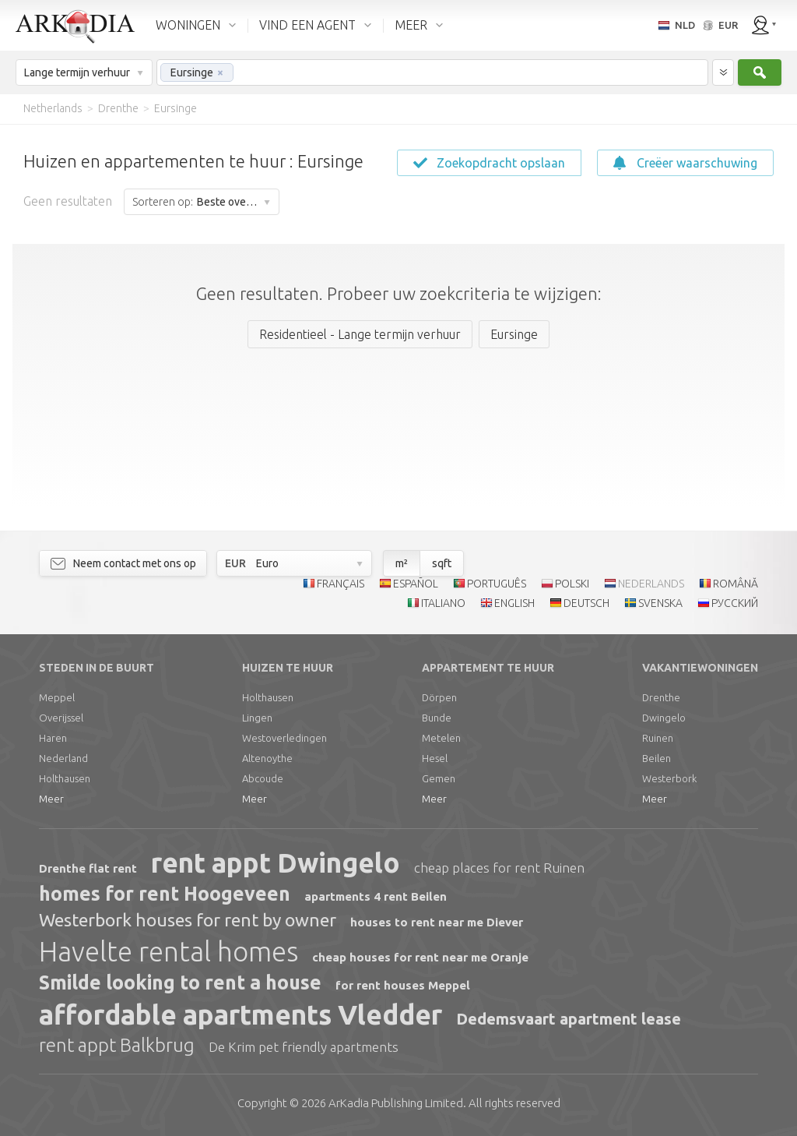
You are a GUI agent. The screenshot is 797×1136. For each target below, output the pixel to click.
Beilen (656, 758)
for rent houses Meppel (402, 985)
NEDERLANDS (651, 583)
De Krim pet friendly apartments (303, 1046)
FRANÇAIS (340, 583)
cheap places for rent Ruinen (499, 867)
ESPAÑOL (415, 583)
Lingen (257, 717)
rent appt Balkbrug (117, 1045)
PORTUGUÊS (496, 583)
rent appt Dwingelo (275, 862)
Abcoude (262, 778)
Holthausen (64, 778)
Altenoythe (267, 758)
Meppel (57, 697)
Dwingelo (664, 717)
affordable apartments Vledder (240, 1014)
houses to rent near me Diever (436, 922)
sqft (441, 563)
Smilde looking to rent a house (180, 982)
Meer (51, 798)
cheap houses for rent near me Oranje (420, 957)
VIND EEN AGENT (307, 25)
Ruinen (657, 737)
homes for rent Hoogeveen (164, 894)
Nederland (63, 758)
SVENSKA (660, 603)
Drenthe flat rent (88, 868)
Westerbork (669, 778)
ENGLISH (514, 603)
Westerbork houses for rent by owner (187, 920)
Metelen (441, 737)
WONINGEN (188, 25)
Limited (395, 1103)
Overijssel (61, 717)
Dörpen (439, 697)
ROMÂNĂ (735, 583)
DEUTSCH (586, 603)
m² (401, 563)
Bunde (436, 717)
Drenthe (661, 697)
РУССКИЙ (734, 603)
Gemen (438, 778)
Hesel (435, 758)
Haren (53, 737)
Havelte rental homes (168, 951)
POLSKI (572, 583)
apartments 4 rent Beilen (375, 896)
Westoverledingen (284, 737)
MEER (411, 25)
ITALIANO (443, 603)
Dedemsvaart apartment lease (568, 1019)
